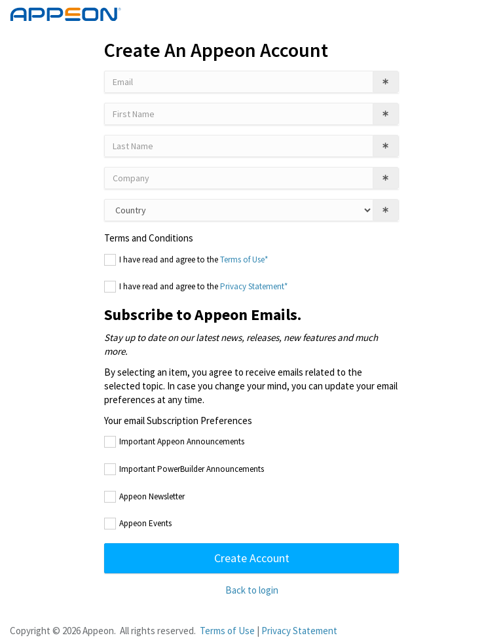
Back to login (251, 590)
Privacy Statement (299, 630)
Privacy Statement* (254, 286)
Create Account (251, 557)
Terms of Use (227, 630)
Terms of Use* (244, 259)
